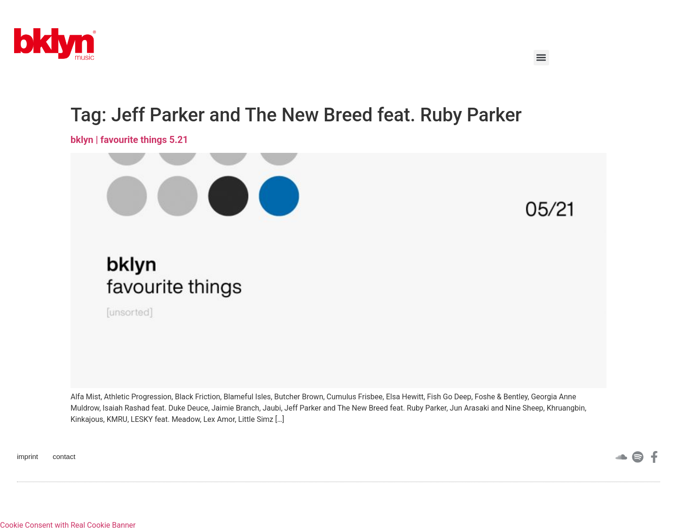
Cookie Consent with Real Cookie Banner (67, 525)
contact (64, 456)
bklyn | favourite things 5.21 (129, 139)
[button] (541, 57)
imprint (27, 456)
